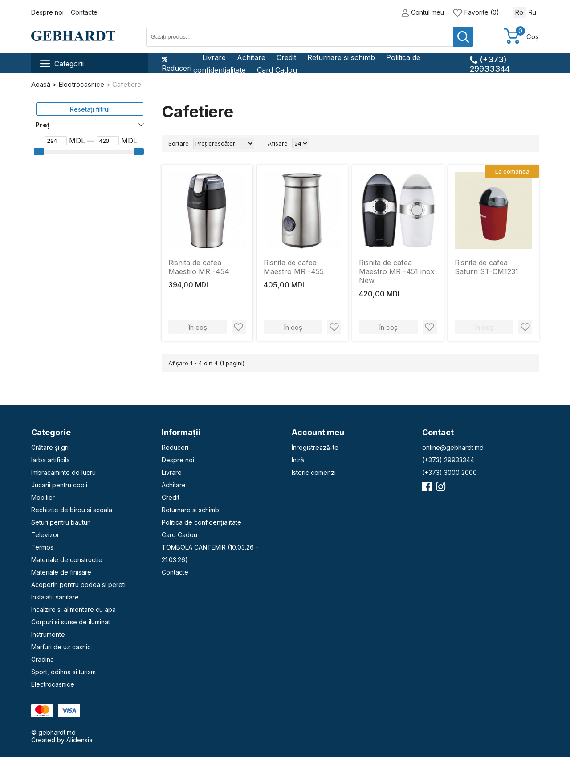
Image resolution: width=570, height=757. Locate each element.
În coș (197, 327)
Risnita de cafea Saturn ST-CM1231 (486, 267)
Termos (42, 547)
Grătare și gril (50, 447)
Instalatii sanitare (55, 597)
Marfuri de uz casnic (61, 647)
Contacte (84, 12)
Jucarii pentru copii (59, 485)
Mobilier (43, 497)
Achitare (251, 57)
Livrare (214, 57)
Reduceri (176, 64)
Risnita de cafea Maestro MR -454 (198, 267)
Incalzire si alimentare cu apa (73, 609)
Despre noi (47, 12)
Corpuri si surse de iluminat (70, 622)
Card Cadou (277, 69)
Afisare (278, 143)
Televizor (45, 534)
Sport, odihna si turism (63, 672)
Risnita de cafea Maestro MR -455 (294, 267)
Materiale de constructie (66, 559)
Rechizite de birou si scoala (71, 510)
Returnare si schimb (341, 57)
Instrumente (48, 634)
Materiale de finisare (61, 572)
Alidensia (79, 740)
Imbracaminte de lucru (63, 472)
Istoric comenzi (314, 472)
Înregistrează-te (315, 447)
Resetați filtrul (90, 109)
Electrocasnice (52, 684)
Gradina (42, 659)
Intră (298, 460)
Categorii (62, 63)
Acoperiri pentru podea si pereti (78, 584)
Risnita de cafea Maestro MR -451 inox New (397, 271)
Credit (286, 57)
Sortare (178, 143)
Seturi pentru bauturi (61, 522)
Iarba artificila (50, 460)
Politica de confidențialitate (201, 522)
